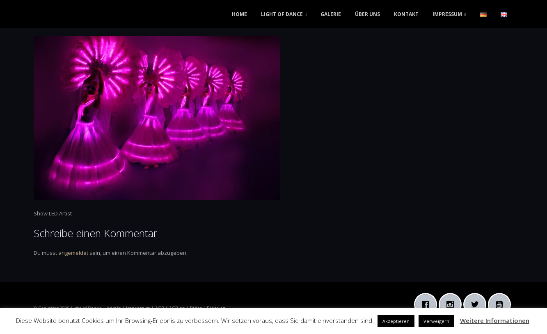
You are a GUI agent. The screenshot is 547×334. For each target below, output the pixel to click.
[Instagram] (452, 304)
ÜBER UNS (367, 14)
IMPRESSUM (447, 14)
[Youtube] (501, 304)
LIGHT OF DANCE (282, 14)
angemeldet (73, 252)
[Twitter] (477, 304)
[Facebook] (427, 304)
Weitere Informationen (494, 320)
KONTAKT (406, 14)
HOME (239, 14)
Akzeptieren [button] (396, 321)
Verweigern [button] (436, 321)
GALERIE (330, 14)
